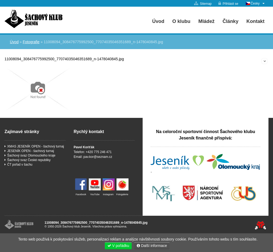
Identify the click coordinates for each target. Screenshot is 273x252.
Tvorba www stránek (260, 225)
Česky (255, 3)
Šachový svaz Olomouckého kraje (31, 155)
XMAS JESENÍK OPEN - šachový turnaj (35, 146)
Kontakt (255, 21)
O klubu (181, 21)
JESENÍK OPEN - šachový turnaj (30, 151)
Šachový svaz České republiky (29, 160)
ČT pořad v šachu (20, 164)
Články (231, 21)
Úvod (33, 18)
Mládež (206, 21)
